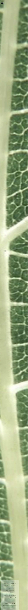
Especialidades (10, 604)
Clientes (10, 607)
